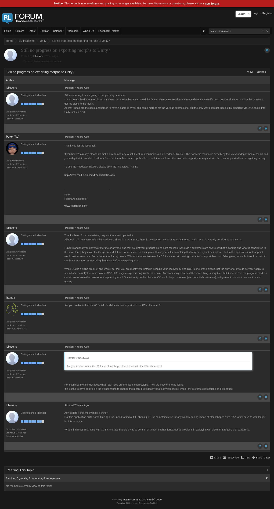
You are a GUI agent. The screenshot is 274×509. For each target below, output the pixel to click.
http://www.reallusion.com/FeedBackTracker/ (89, 175)
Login (256, 13)
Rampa (10, 297)
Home (7, 31)
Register (267, 13)
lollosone (38, 56)
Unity (43, 40)
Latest (32, 31)
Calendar (58, 31)
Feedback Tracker (108, 31)
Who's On (88, 31)
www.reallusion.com (75, 205)
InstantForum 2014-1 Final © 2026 (142, 499)
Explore (19, 31)
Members (73, 31)
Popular (44, 31)
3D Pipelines (27, 40)
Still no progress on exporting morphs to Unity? (81, 40)
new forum (212, 3)
